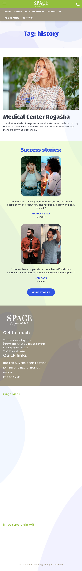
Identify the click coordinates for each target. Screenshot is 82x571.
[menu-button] (4, 4)
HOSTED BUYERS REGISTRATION (25, 363)
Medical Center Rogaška (36, 117)
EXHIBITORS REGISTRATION (21, 367)
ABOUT (8, 372)
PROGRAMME (12, 377)
